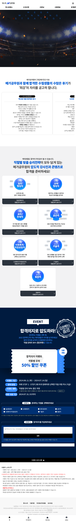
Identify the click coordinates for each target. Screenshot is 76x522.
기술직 (42, 412)
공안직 (59, 409)
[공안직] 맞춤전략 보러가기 (56, 232)
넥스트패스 (9, 7)
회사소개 (25, 503)
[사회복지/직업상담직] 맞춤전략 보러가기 (19, 263)
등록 (38, 436)
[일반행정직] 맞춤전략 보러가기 (20, 201)
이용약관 (32, 503)
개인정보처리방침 (41, 503)
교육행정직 (26, 409)
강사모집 (50, 503)
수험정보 (58, 7)
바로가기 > (61, 391)
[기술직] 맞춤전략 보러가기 (56, 263)
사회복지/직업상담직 (12, 412)
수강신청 (26, 7)
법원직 (59, 412)
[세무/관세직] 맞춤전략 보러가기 (20, 232)
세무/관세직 (43, 409)
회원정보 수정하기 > (8, 488)
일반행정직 (9, 409)
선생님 (42, 7)
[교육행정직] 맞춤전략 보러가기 (56, 201)
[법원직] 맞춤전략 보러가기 (38, 293)
